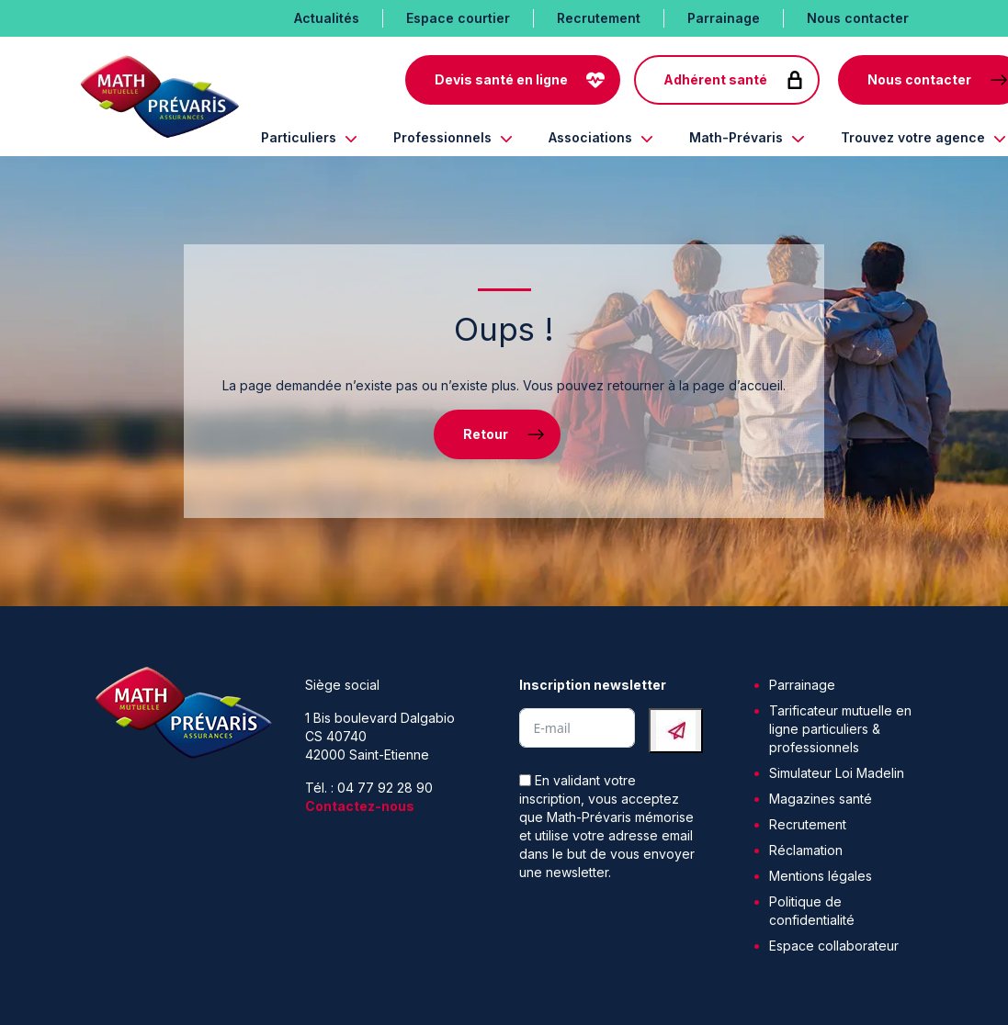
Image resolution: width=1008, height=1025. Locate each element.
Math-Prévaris (736, 137)
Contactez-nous (359, 806)
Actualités (326, 18)
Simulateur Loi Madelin (836, 773)
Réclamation (806, 850)
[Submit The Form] (676, 730)
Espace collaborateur (834, 945)
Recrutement (598, 18)
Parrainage (723, 18)
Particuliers (298, 137)
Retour (485, 434)
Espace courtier (458, 18)
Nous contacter (858, 18)
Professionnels (442, 137)
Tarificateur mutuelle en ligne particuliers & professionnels (840, 729)
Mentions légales (820, 876)
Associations (590, 137)
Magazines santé (820, 798)
